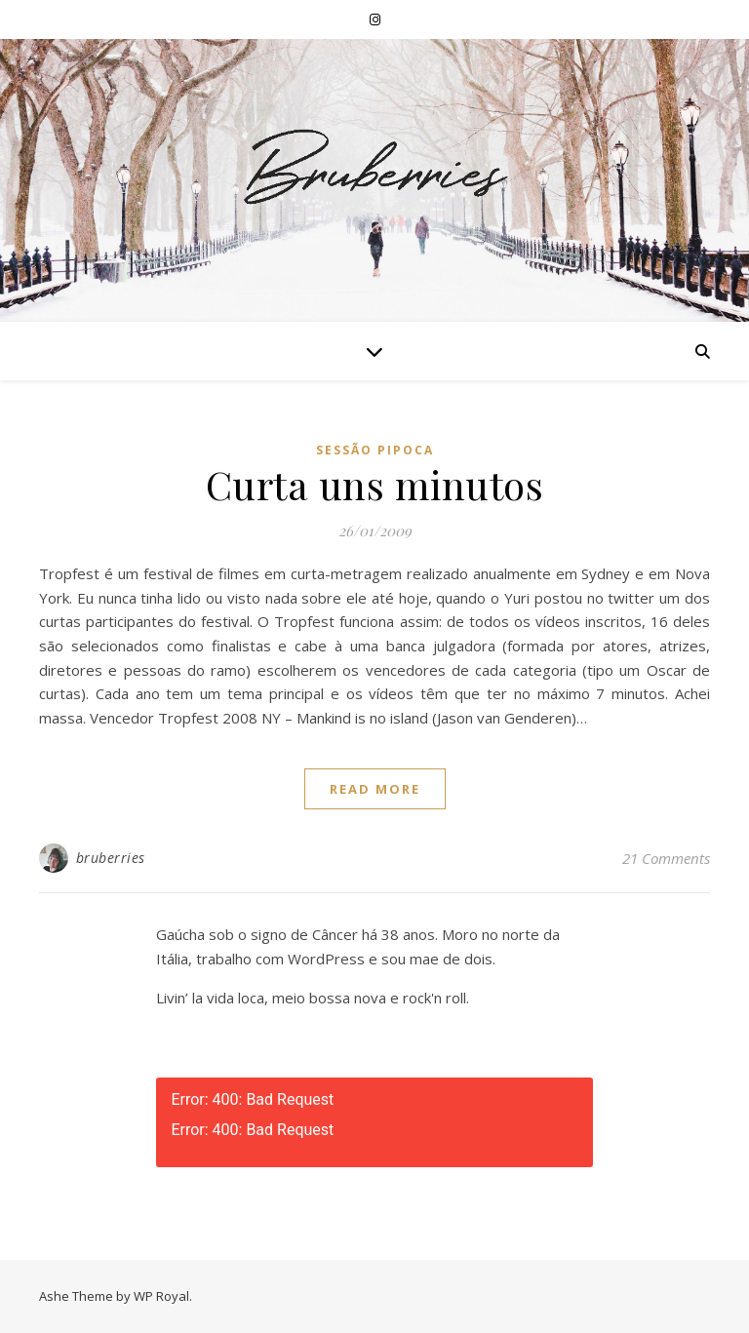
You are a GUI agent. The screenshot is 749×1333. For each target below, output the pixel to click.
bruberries (110, 857)
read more (375, 789)
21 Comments (666, 858)
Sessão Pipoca (375, 450)
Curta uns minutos (375, 484)
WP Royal (161, 1296)
